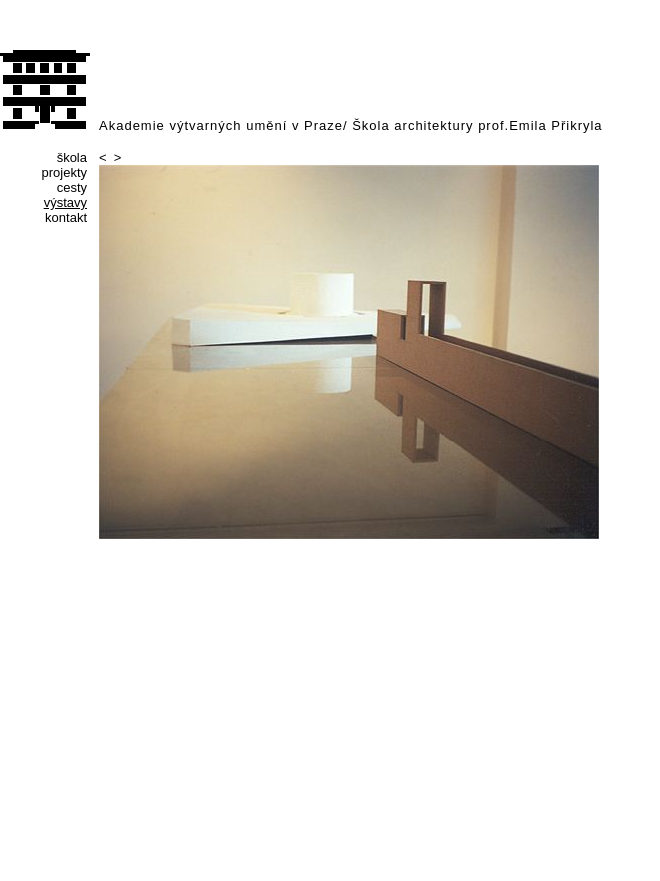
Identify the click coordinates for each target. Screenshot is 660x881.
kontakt (66, 217)
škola (72, 157)
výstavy (65, 202)
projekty (64, 172)
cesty (72, 187)
